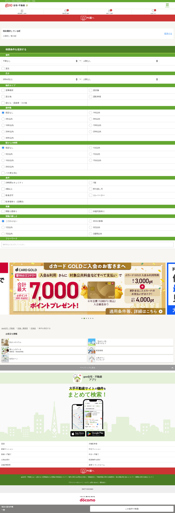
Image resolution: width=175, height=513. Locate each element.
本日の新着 (98, 221)
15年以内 (97, 125)
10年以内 (10, 125)
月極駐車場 (93, 444)
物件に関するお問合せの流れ (77, 477)
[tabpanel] (87, 289)
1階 (94, 182)
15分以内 (97, 160)
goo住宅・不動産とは (27, 477)
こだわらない (11, 221)
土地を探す (5, 460)
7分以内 (96, 154)
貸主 (7, 68)
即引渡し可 (98, 189)
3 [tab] (86, 318)
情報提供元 (91, 477)
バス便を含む (11, 173)
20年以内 (10, 131)
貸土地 (8, 96)
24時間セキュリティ (14, 182)
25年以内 (97, 131)
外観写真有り (99, 211)
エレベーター (99, 195)
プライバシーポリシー (75, 482)
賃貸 (3, 444)
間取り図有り (11, 211)
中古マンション (95, 449)
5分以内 (9, 154)
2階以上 (9, 189)
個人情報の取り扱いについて (124, 477)
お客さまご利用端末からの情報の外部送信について (51, 477)
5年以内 (96, 119)
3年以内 (9, 119)
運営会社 (102, 482)
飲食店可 (9, 195)
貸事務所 (9, 90)
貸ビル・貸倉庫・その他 (16, 103)
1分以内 (96, 148)
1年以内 (96, 112)
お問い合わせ (94, 482)
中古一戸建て (94, 454)
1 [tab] (82, 318)
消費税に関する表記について (143, 477)
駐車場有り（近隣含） (15, 201)
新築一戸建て (6, 454)
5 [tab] (90, 318)
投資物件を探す (95, 460)
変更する (168, 33)
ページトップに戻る (87, 368)
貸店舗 (96, 90)
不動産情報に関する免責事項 (105, 477)
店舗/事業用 (5, 465)
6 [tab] (93, 318)
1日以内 (9, 227)
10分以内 (10, 160)
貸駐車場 (97, 96)
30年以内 (10, 138)
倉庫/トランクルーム (97, 465)
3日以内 (96, 227)
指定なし (9, 112)
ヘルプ (86, 482)
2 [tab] (84, 318)
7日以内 (9, 234)
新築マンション (7, 449)
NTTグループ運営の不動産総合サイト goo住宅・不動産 (20, 1)
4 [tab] (88, 318)
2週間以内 (97, 234)
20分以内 (10, 167)
